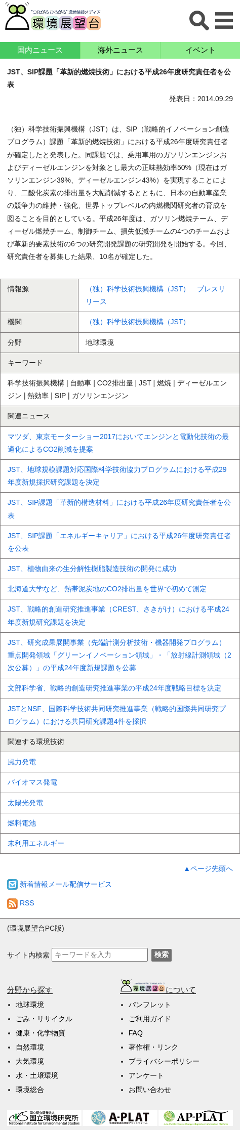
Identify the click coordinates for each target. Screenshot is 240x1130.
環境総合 (30, 1089)
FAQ (136, 1033)
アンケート (146, 1075)
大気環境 (30, 1061)
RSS (20, 903)
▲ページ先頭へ (208, 868)
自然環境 (30, 1047)
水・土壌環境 (37, 1075)
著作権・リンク (153, 1047)
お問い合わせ (150, 1089)
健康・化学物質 (40, 1033)
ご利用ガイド (150, 1019)
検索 (161, 954)
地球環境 (30, 1005)
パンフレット (150, 1005)
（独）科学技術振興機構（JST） (138, 322)
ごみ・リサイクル (44, 1019)
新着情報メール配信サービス (59, 884)
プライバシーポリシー (164, 1061)
